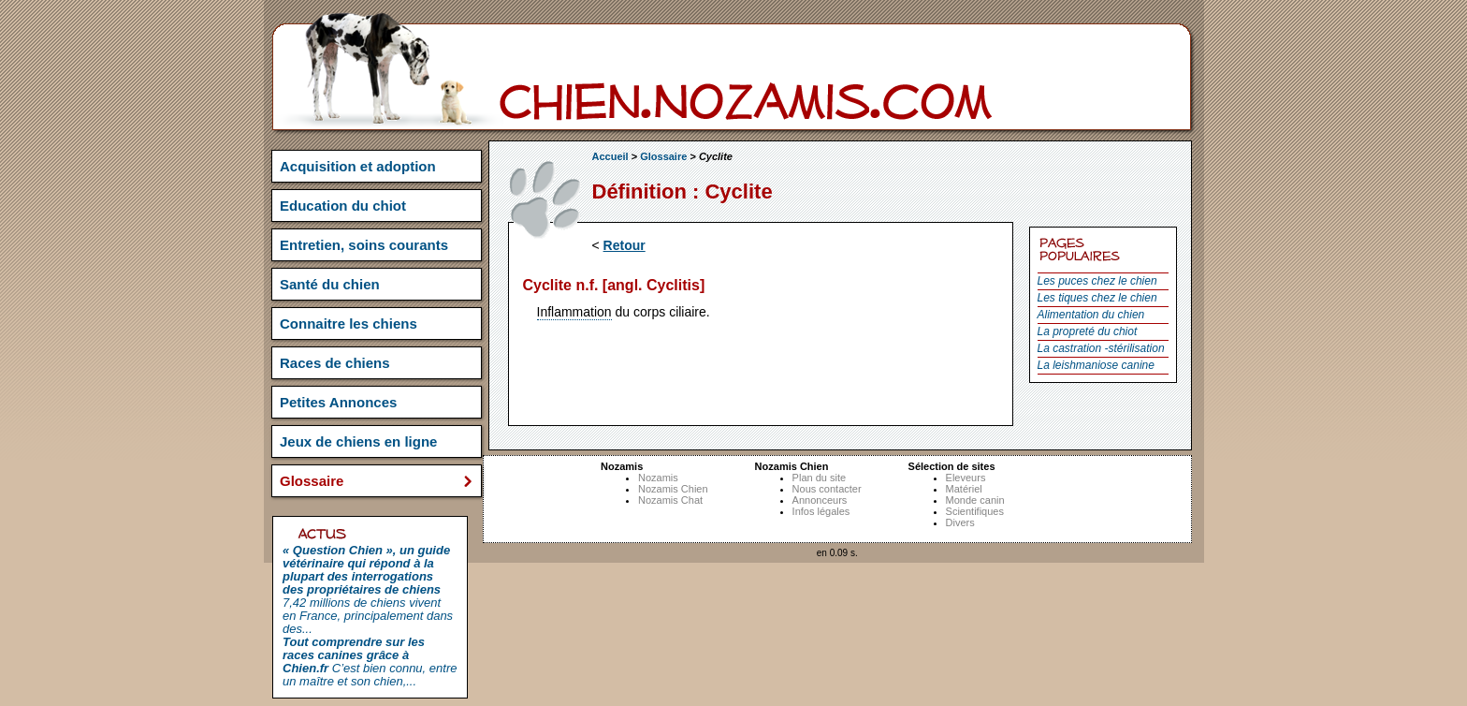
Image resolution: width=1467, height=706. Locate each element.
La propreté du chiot (1088, 331)
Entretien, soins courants (364, 245)
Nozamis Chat (670, 500)
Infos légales (821, 511)
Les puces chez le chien (1097, 280)
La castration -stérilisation (1101, 348)
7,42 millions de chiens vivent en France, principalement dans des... (368, 589)
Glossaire (663, 156)
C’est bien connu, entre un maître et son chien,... (370, 661)
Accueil (610, 156)
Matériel (964, 488)
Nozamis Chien (673, 488)
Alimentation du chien (1091, 314)
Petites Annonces (338, 402)
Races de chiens (335, 363)
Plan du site (819, 477)
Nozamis (658, 477)
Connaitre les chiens (348, 323)
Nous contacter (827, 488)
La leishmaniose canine (1096, 365)
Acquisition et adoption (358, 166)
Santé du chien (330, 284)
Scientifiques (975, 511)
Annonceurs (820, 500)
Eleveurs (966, 477)
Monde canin (975, 500)
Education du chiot (343, 205)
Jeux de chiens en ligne (358, 441)
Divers (960, 522)
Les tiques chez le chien (1097, 297)
